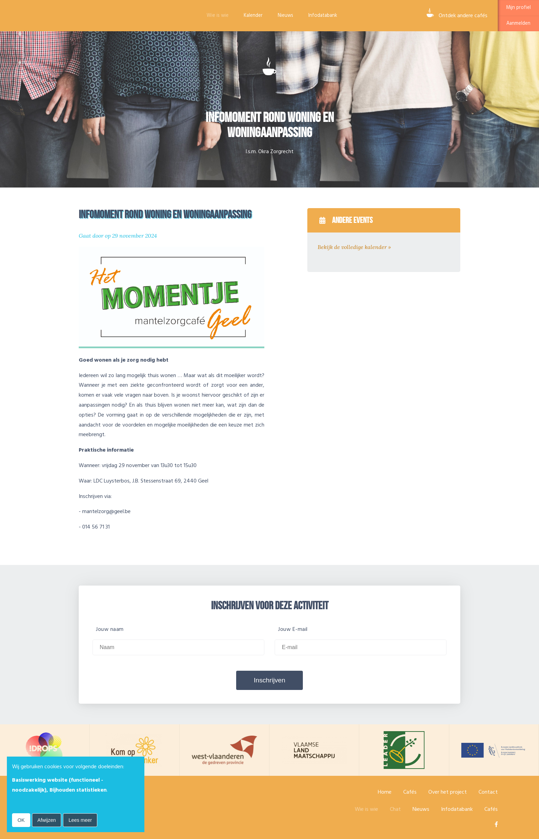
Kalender (253, 15)
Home (385, 792)
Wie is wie (218, 15)
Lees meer (80, 820)
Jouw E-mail (293, 629)
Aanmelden (518, 23)
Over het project (447, 792)
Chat (395, 809)
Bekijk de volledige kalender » (354, 246)
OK (21, 820)
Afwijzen (46, 820)
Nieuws (285, 15)
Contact (488, 792)
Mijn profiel (518, 7)
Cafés (410, 792)
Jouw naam (110, 629)
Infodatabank (322, 15)
